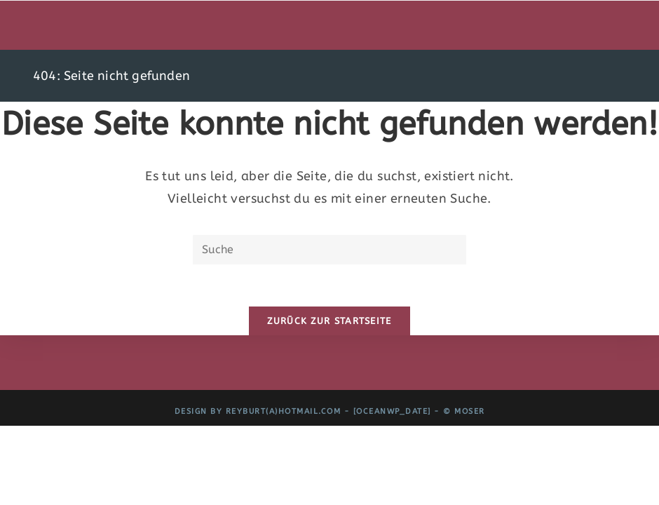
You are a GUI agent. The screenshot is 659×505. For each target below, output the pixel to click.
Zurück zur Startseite (329, 321)
